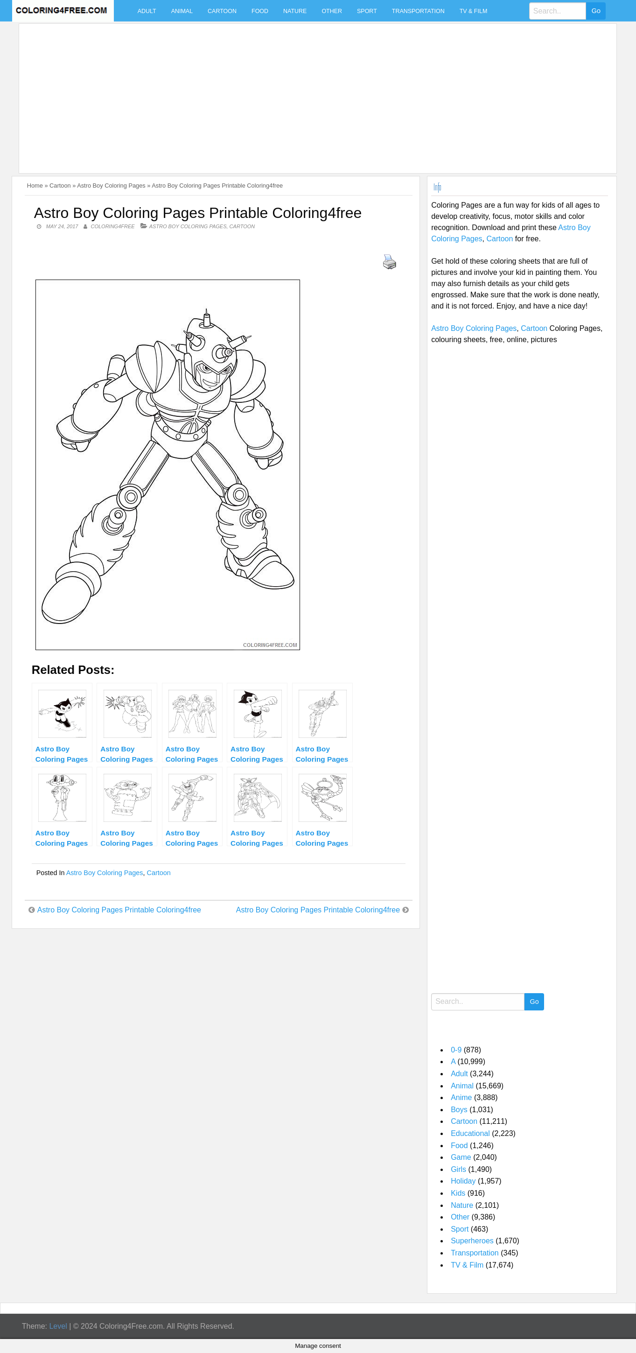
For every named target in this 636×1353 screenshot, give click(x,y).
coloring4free (112, 226)
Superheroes (472, 1241)
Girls (458, 1169)
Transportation (418, 11)
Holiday (463, 1181)
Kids (458, 1193)
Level (58, 1326)
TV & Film (474, 11)
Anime (461, 1097)
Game (461, 1157)
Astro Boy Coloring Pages (111, 185)
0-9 (456, 1050)
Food (260, 11)
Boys (459, 1110)
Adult (147, 11)
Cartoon (222, 11)
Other (331, 11)
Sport (367, 11)
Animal (182, 11)
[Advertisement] (303, 93)
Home (35, 185)
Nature (295, 11)
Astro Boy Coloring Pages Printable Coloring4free (119, 910)
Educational (470, 1133)
